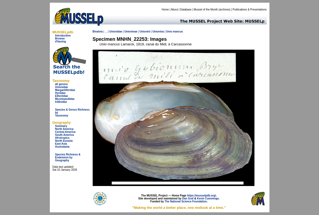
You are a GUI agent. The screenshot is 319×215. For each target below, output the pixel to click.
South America (64, 134)
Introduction (63, 35)
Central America (65, 131)
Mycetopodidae (65, 98)
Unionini (145, 31)
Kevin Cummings (208, 198)
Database (186, 9)
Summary (61, 126)
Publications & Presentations (249, 9)
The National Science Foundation (185, 201)
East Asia (61, 143)
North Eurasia (64, 140)
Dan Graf (187, 198)
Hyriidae (60, 93)
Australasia (62, 146)
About (174, 9)
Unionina (158, 31)
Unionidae (61, 87)
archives (224, 9)
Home (165, 9)
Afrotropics (62, 137)
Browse (60, 38)
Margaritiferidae (65, 90)
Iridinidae (61, 101)
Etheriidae (61, 95)
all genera (61, 84)
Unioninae (130, 31)
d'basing (60, 41)
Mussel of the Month (206, 9)
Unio (169, 31)
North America (64, 128)
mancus (178, 31)
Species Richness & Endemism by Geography (68, 157)
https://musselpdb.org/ (201, 195)
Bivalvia (98, 31)
